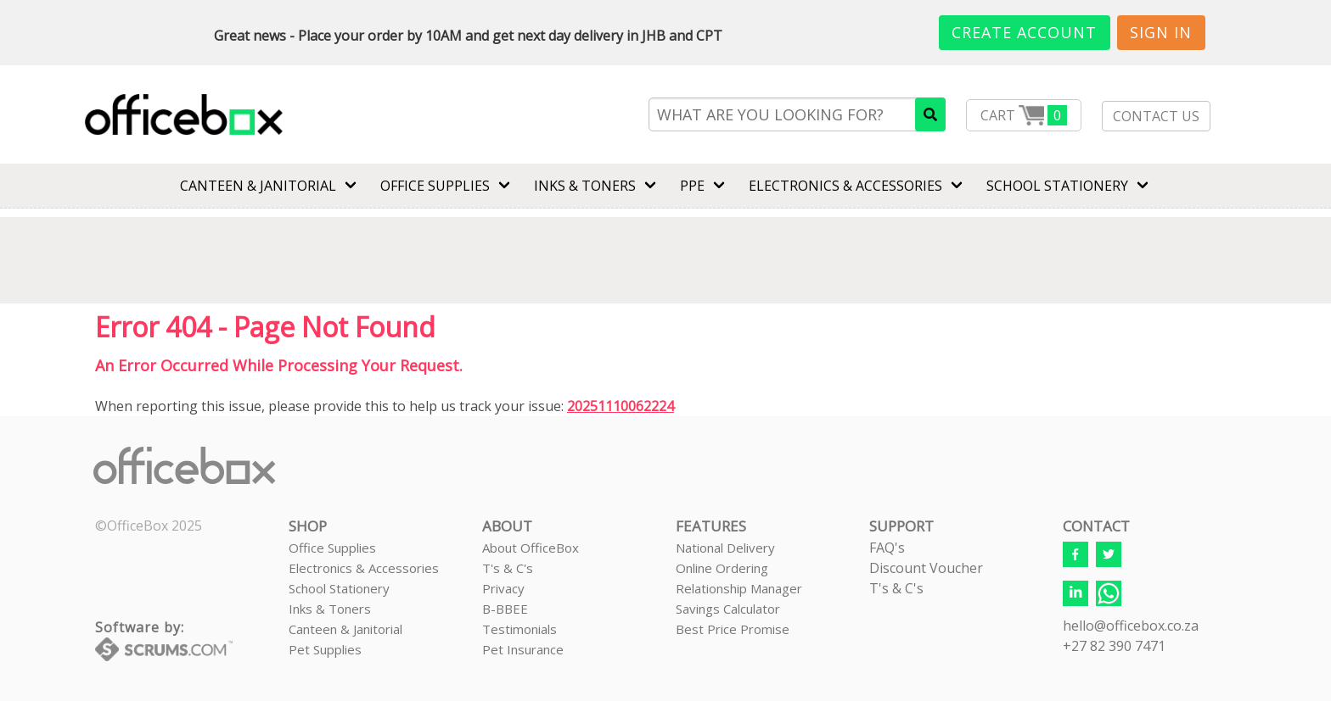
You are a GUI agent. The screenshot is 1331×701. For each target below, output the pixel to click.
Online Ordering (722, 567)
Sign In (1161, 32)
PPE (692, 185)
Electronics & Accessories (364, 567)
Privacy (503, 588)
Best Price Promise (732, 628)
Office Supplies (435, 185)
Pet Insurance (523, 649)
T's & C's (507, 567)
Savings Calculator (728, 608)
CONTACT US (1156, 116)
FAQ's (887, 547)
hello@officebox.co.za (1131, 625)
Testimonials (519, 628)
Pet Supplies (325, 649)
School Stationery (339, 588)
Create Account (1024, 32)
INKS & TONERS (585, 185)
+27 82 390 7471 (1114, 646)
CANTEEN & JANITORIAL (258, 185)
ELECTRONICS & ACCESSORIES (845, 185)
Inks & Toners (330, 608)
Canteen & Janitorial (345, 628)
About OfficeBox (530, 547)
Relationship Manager (739, 588)
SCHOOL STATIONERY (1057, 185)
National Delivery (725, 547)
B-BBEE (505, 608)
